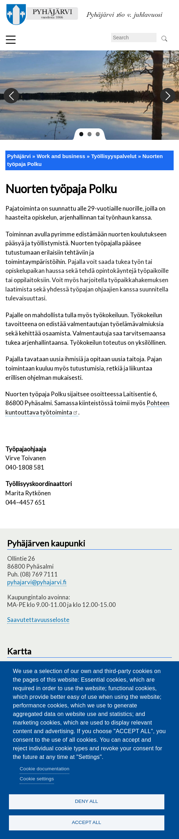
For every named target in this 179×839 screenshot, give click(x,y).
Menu (11, 40)
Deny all (86, 801)
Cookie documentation (44, 768)
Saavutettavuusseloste (38, 619)
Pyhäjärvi (19, 156)
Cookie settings (37, 778)
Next (167, 96)
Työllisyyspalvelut (113, 156)
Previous (12, 96)
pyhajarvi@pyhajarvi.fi (36, 582)
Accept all (86, 822)
